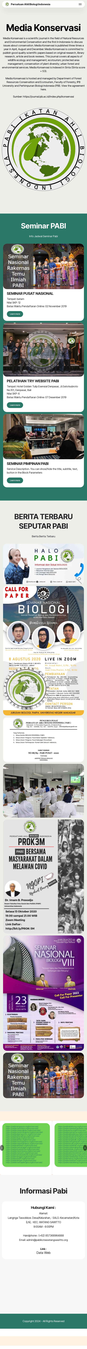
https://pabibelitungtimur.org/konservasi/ (22, 1139)
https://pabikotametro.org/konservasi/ (22, 1156)
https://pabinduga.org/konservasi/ (20, 1141)
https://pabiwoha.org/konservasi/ (72, 1133)
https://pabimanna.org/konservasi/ (72, 1162)
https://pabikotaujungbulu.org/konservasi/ (23, 1133)
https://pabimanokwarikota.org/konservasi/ (24, 1158)
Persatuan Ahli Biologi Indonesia (30, 4)
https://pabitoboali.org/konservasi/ (72, 1147)
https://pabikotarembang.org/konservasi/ (23, 1154)
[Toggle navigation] (80, 4)
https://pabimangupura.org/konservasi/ (22, 1130)
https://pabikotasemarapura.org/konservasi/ (24, 1135)
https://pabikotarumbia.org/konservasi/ (22, 1132)
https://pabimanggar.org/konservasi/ (21, 1160)
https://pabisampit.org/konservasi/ (20, 1162)
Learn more (17, 314)
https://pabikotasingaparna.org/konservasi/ (24, 1145)
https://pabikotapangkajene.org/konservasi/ (24, 1147)
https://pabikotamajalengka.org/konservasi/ (24, 1166)
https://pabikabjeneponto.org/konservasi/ (23, 1137)
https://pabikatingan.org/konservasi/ (21, 1164)
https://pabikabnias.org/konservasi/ (21, 1143)
